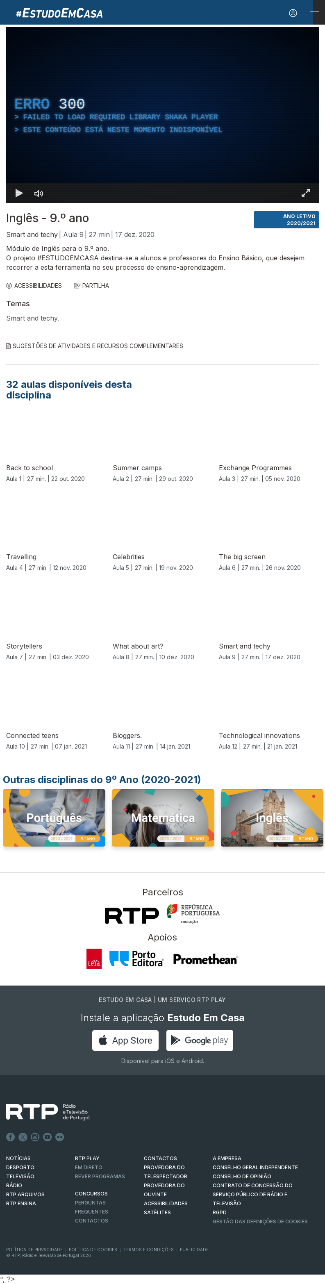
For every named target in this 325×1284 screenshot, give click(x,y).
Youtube (47, 1137)
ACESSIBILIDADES (34, 285)
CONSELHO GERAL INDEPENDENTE (255, 1167)
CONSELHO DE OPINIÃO (242, 1176)
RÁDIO (14, 1185)
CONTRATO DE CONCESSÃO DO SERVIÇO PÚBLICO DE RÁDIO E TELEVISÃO (253, 1194)
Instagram (35, 1137)
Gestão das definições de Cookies (260, 1221)
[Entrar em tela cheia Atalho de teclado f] (306, 193)
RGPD (220, 1212)
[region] (162, 115)
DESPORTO (20, 1167)
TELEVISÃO (20, 1176)
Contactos (91, 1221)
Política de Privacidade (34, 1249)
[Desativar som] (39, 193)
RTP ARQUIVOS (25, 1194)
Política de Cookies (93, 1249)
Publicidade (194, 1249)
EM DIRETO (88, 1167)
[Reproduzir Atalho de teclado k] (19, 193)
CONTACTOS (160, 1158)
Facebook (10, 1137)
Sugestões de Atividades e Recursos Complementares (94, 345)
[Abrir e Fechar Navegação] (314, 13)
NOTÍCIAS (18, 1158)
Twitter (22, 1137)
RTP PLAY (87, 1158)
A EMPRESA (227, 1158)
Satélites (157, 1212)
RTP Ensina (21, 1203)
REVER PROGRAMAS (100, 1176)
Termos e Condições (148, 1249)
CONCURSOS (91, 1194)
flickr (59, 1137)
